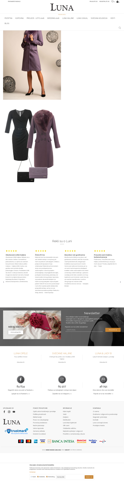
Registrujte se (104, 1)
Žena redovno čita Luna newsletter (103, 419)
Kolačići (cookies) (39, 463)
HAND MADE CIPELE (22, 30)
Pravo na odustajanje (40, 449)
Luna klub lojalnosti (69, 452)
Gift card (66, 454)
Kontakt (95, 449)
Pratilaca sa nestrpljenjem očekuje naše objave (62, 419)
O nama (96, 440)
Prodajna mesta (99, 454)
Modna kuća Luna (8, 33)
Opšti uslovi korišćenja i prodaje (44, 440)
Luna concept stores (100, 452)
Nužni (34, 476)
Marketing (51, 476)
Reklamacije (37, 446)
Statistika (42, 476)
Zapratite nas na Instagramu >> (62, 422)
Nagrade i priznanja (100, 446)
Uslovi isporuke (38, 457)
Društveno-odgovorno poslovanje (105, 443)
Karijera (65, 446)
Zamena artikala (39, 460)
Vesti (64, 443)
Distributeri (66, 449)
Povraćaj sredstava (40, 452)
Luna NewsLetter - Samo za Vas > (62, 30)
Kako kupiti (67, 440)
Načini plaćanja (38, 454)
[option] (22, 30)
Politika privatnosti (39, 443)
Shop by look (19, 33)
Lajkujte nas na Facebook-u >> (20, 422)
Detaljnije (33, 472)
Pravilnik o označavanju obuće (74, 463)
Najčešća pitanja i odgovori (73, 460)
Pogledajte (20, 391)
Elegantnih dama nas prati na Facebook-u (20, 419)
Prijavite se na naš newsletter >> (103, 422)
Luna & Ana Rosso (101, 30)
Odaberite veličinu (69, 457)
